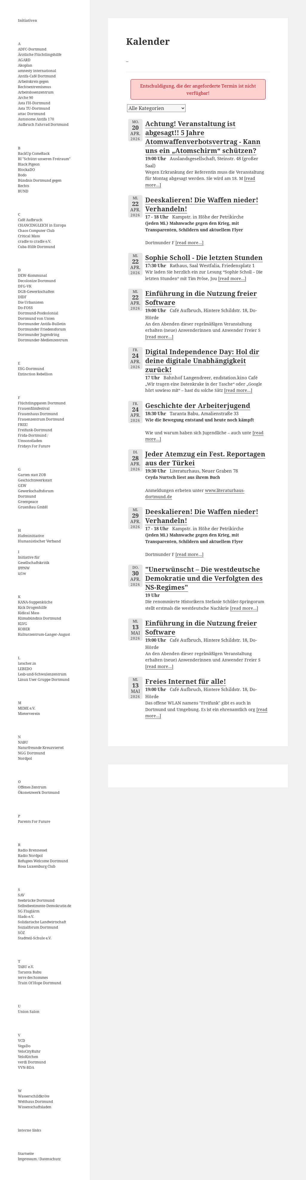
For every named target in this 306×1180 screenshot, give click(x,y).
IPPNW (24, 568)
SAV (21, 895)
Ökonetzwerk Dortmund (38, 792)
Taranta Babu (30, 972)
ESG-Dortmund (31, 368)
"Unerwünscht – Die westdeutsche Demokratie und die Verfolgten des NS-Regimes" (204, 578)
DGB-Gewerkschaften (36, 291)
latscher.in (27, 663)
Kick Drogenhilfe (32, 607)
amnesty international (37, 70)
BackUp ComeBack (34, 153)
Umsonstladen (30, 440)
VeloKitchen (28, 1056)
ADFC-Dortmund (32, 49)
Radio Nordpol (30, 855)
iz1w (22, 573)
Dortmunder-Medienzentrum (43, 340)
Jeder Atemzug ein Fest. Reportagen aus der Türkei (205, 458)
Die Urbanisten (31, 302)
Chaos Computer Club (36, 230)
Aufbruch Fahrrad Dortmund (43, 124)
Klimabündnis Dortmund (39, 618)
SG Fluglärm (28, 911)
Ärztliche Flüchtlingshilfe (39, 54)
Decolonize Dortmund (37, 280)
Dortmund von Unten (36, 318)
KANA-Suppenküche (35, 602)
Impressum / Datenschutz (39, 1158)
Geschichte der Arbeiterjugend (197, 405)
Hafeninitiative (31, 535)
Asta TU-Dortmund (34, 108)
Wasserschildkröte (33, 1096)
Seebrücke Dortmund (36, 900)
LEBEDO (25, 668)
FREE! (23, 424)
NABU (23, 742)
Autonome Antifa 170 (36, 119)
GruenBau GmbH (33, 507)
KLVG (22, 623)
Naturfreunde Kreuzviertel (41, 747)
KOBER (24, 629)
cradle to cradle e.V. (34, 241)
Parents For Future (34, 821)
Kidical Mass (28, 612)
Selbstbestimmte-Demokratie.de (44, 905)
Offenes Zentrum (32, 787)
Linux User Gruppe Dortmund (43, 679)
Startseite (26, 1153)
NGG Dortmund (31, 753)
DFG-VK (24, 286)
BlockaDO (26, 169)
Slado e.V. (26, 916)
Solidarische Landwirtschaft (42, 921)
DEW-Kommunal (32, 275)
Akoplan (25, 65)
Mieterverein (29, 713)
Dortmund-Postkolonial (38, 313)
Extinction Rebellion (35, 374)
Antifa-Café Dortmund (37, 76)
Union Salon (28, 1011)
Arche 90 (25, 97)
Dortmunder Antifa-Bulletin (42, 323)
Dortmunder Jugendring (38, 334)
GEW (22, 485)
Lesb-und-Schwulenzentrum (42, 674)
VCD (21, 1040)
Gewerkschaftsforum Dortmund (35, 493)
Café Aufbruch (30, 219)
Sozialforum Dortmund (38, 927)
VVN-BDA (26, 1067)
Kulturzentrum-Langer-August (44, 634)
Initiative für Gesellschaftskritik (33, 560)
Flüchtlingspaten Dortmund (41, 403)
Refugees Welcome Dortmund (43, 860)
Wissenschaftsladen (34, 1106)
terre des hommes (33, 977)
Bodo (22, 175)
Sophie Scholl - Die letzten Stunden (204, 257)
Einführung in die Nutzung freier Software (201, 298)
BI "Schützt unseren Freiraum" (44, 158)
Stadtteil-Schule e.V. (34, 938)
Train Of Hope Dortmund (39, 982)
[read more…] (189, 242)
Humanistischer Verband (39, 541)
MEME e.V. (26, 708)
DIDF (22, 296)
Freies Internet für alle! (185, 681)
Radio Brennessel (32, 850)
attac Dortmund (31, 113)
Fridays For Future (34, 446)
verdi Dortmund (32, 1062)
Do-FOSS (25, 307)
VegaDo (24, 1045)
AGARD (24, 59)
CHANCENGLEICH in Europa (42, 225)
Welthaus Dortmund (35, 1101)
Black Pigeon (29, 164)
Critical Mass (29, 236)
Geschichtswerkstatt (35, 480)
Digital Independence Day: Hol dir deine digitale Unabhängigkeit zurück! (202, 360)
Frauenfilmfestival (34, 408)
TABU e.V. (26, 966)
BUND (23, 191)
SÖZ (21, 932)
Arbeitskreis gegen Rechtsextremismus (34, 84)
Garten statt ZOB (32, 474)
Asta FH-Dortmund (34, 103)
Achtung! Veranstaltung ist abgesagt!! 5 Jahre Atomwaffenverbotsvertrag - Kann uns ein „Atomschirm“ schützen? (203, 137)
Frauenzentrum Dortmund (41, 419)
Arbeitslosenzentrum (35, 92)
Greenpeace (28, 501)
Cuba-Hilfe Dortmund (36, 246)
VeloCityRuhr (29, 1051)
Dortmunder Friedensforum (42, 329)
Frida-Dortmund (32, 435)
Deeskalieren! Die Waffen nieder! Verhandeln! (201, 204)
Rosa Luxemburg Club (36, 866)
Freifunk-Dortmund (35, 429)
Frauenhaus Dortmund (38, 413)
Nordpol (25, 758)
